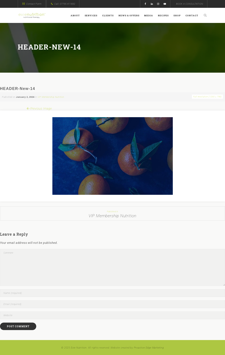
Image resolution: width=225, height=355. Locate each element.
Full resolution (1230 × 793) (207, 96)
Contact (193, 15)
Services (92, 15)
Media (150, 15)
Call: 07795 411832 (64, 3)
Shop (178, 15)
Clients (109, 15)
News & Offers (130, 15)
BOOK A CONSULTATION (189, 3)
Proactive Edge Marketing (149, 347)
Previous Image (39, 108)
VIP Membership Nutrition (51, 97)
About (76, 15)
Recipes (164, 15)
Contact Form (34, 3)
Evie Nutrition (79, 347)
